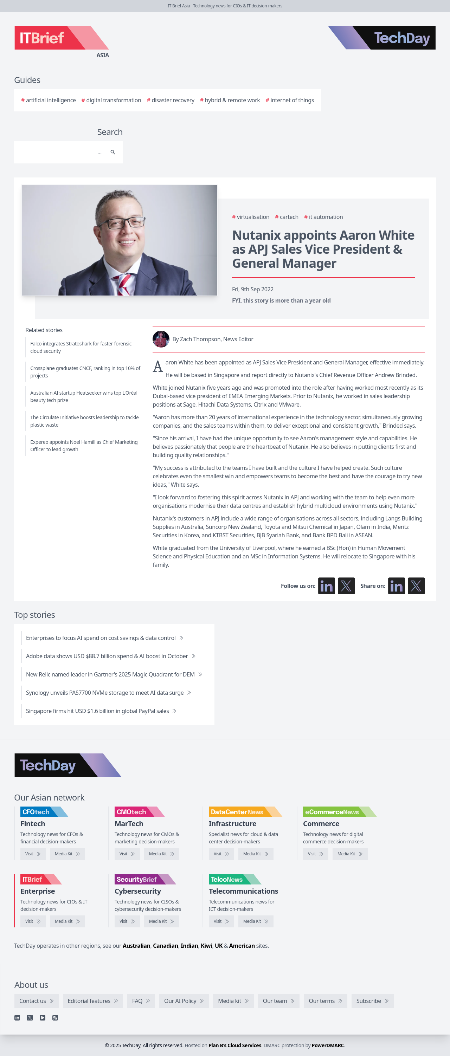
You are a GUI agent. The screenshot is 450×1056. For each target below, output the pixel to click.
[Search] (61, 152)
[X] (30, 1018)
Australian (136, 946)
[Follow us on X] (346, 585)
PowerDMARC (328, 1045)
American (242, 946)
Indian (189, 946)
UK (219, 946)
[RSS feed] (55, 1018)
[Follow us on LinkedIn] (326, 585)
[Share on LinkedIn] (396, 585)
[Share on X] (416, 585)
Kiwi (206, 946)
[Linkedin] (17, 1018)
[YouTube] (42, 1018)
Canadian (165, 946)
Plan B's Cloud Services (234, 1045)
